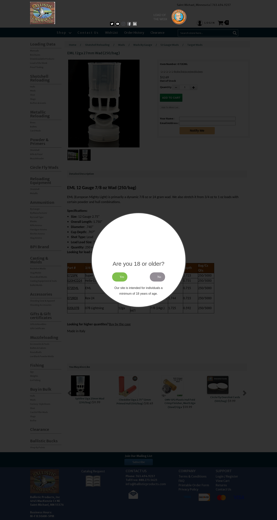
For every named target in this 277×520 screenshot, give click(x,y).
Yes (122, 276)
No (159, 276)
